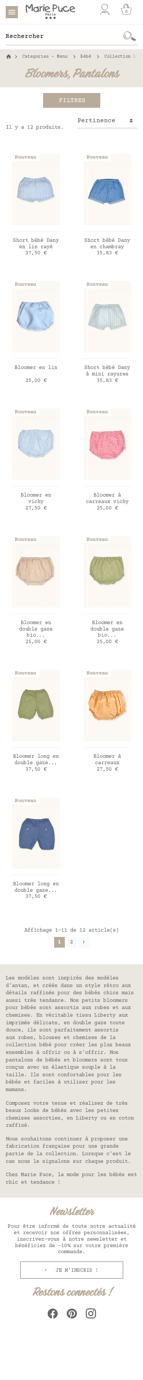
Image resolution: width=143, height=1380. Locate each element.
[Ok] (129, 36)
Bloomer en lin (35, 368)
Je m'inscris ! (75, 1271)
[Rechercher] (64, 36)
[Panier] (126, 9)
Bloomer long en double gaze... (36, 760)
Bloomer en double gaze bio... (36, 629)
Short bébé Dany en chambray (107, 244)
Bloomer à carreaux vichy (107, 498)
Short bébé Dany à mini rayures (107, 371)
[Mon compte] (104, 9)
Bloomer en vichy (36, 498)
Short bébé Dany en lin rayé (36, 244)
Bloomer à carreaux (107, 760)
